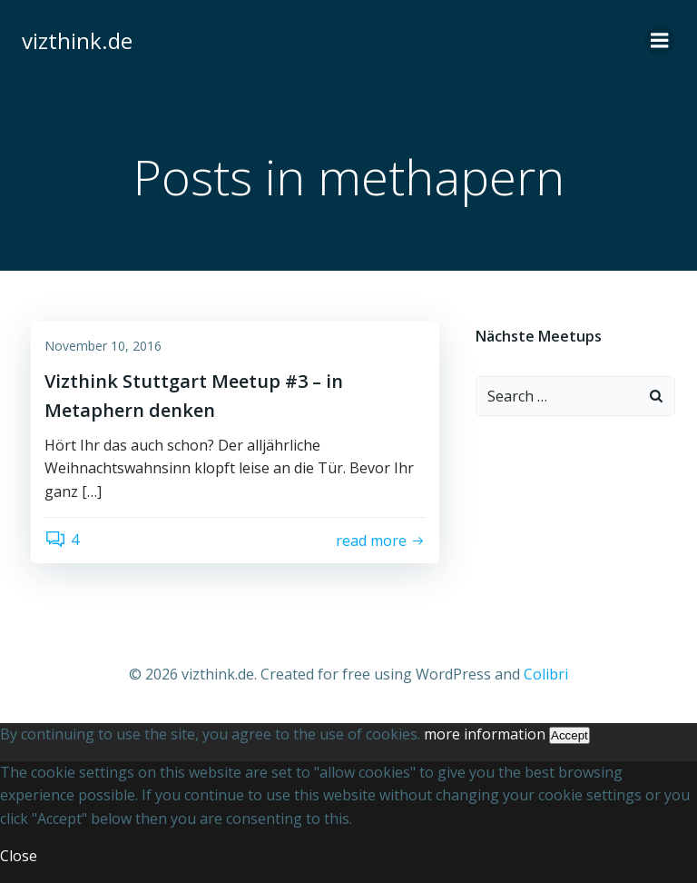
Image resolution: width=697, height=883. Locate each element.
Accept (569, 735)
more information (484, 734)
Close (18, 856)
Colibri (546, 674)
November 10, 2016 (103, 345)
